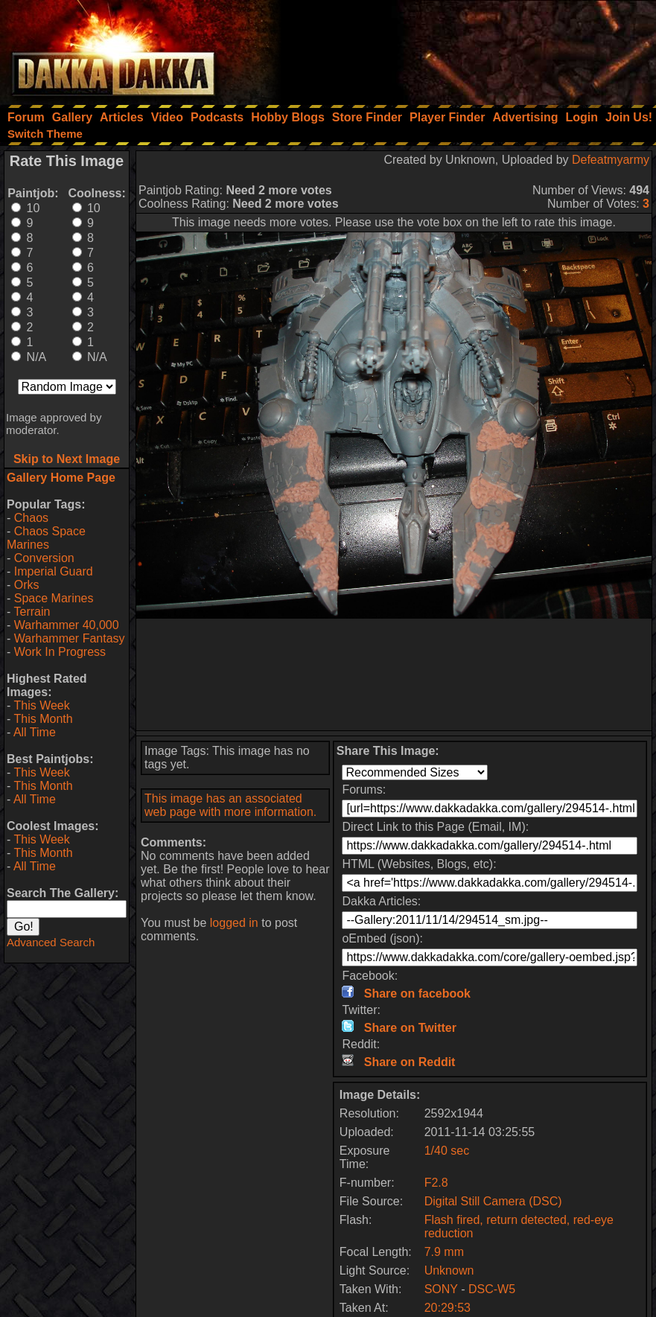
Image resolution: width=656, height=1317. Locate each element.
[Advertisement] (455, 48)
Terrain (31, 611)
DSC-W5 (491, 1289)
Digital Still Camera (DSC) (493, 1201)
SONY (441, 1289)
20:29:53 (447, 1307)
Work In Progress (60, 651)
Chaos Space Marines (46, 538)
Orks (26, 584)
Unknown (449, 1270)
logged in (234, 922)
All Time (34, 732)
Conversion (44, 558)
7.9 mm (444, 1252)
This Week (41, 705)
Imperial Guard (53, 571)
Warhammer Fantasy (69, 638)
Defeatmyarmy (610, 159)
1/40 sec (446, 1150)
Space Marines (54, 598)
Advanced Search (51, 942)
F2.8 (436, 1182)
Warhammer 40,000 (66, 625)
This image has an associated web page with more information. (230, 805)
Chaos (31, 517)
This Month (42, 718)
